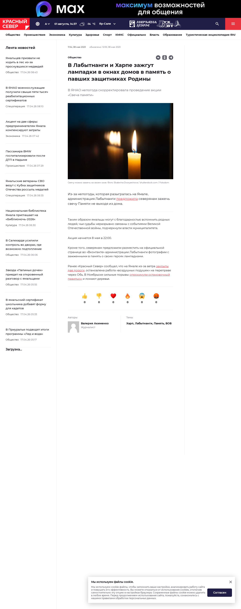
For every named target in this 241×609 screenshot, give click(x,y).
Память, (159, 323)
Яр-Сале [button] (105, 23)
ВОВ (168, 323)
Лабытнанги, (144, 323)
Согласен (219, 592)
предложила (127, 199)
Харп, (130, 323)
